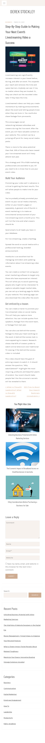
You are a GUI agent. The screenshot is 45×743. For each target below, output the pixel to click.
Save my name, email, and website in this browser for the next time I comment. (21, 567)
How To (6, 706)
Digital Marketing (10, 694)
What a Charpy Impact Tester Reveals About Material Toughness (20, 649)
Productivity (8, 718)
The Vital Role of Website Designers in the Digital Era (22, 627)
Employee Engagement (12, 700)
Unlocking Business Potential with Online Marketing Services (19, 617)
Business (8, 22)
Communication (10, 688)
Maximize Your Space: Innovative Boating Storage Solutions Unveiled (19, 659)
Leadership (8, 712)
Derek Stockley (22, 11)
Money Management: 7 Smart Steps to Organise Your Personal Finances (22, 638)
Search (6, 591)
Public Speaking (10, 724)
